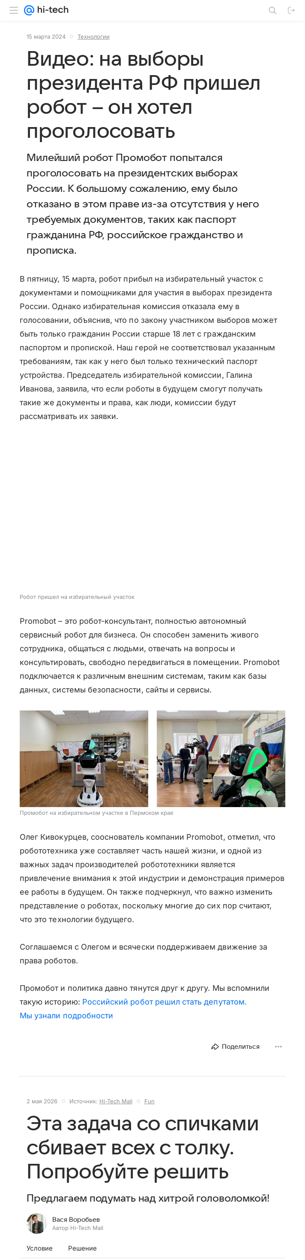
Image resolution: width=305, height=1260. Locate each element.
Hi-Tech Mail (115, 1101)
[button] (84, 758)
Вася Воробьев (76, 1219)
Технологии (94, 36)
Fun (149, 1101)
